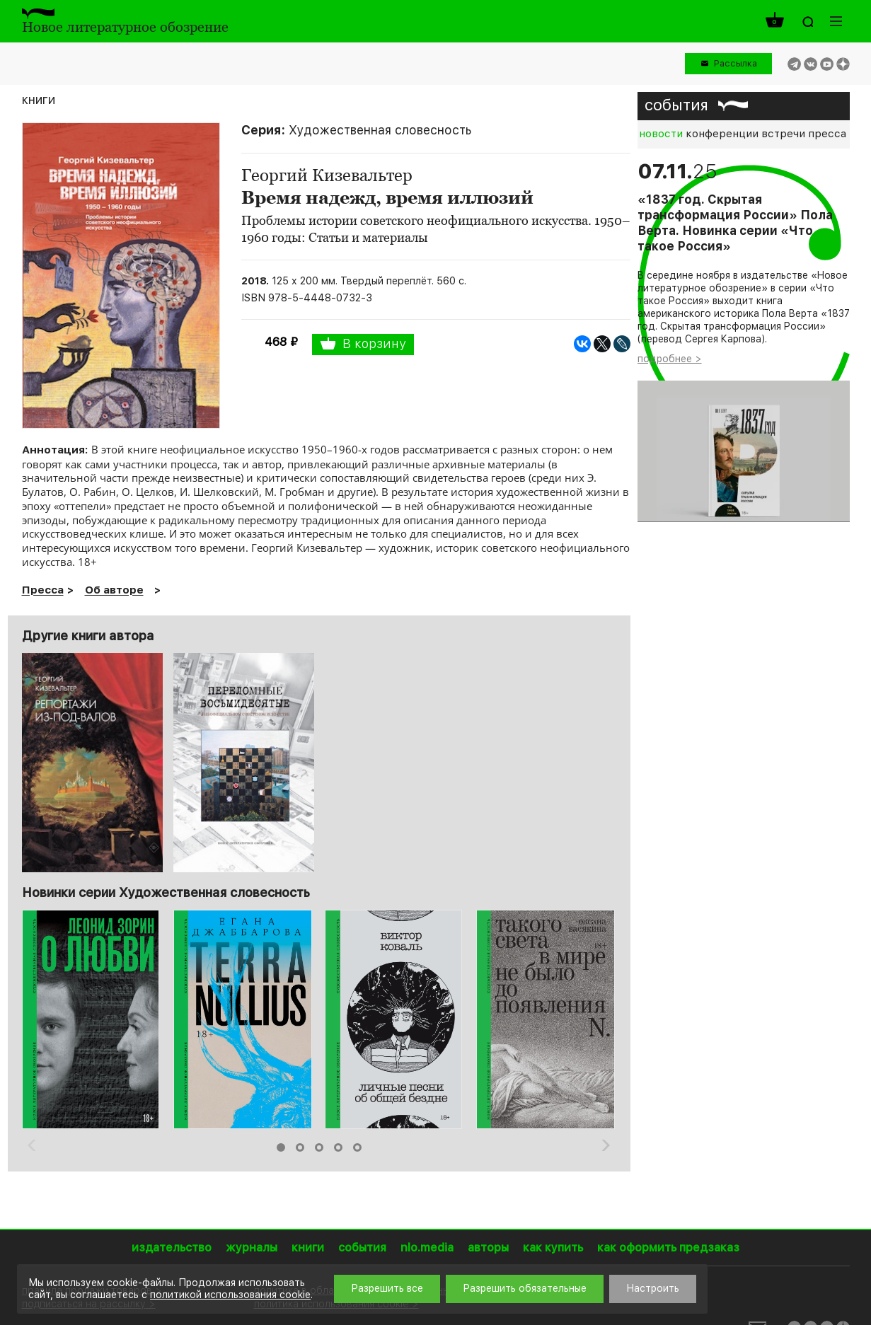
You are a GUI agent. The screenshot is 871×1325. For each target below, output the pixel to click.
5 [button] (357, 1147)
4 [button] (338, 1147)
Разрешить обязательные (525, 1288)
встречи (783, 133)
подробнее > (670, 358)
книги (38, 99)
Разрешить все (387, 1288)
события (676, 105)
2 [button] (300, 1147)
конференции (722, 133)
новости (661, 133)
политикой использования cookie (230, 1294)
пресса (827, 133)
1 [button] (281, 1147)
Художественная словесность (380, 129)
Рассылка (735, 63)
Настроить (652, 1288)
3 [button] (319, 1147)
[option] (92, 1019)
